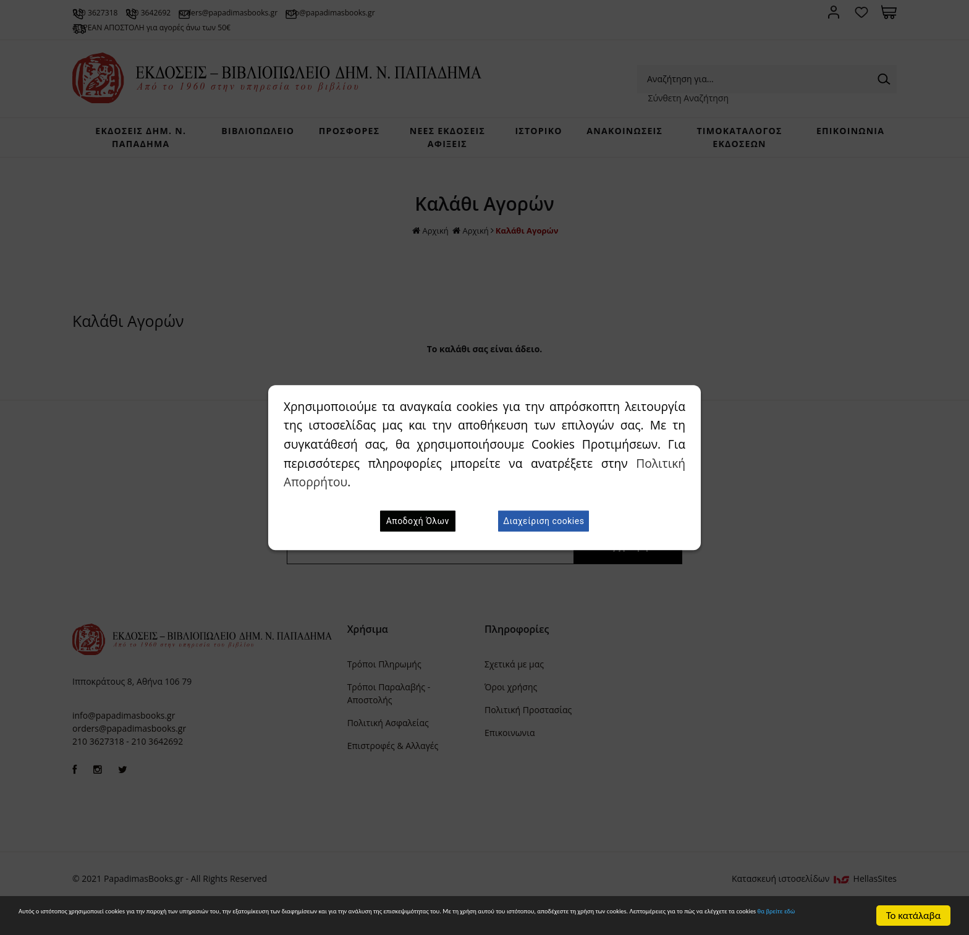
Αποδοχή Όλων (417, 520)
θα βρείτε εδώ (407, 921)
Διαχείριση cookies (543, 520)
